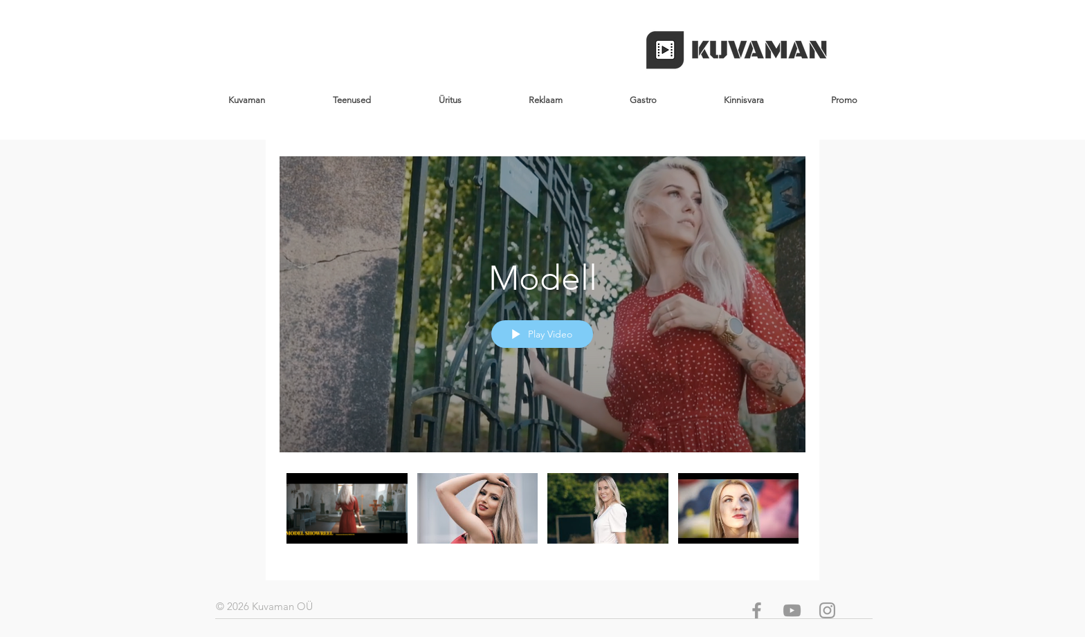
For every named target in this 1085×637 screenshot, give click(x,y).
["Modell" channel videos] (542, 516)
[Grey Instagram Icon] (827, 610)
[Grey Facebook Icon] (756, 610)
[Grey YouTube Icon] (792, 610)
